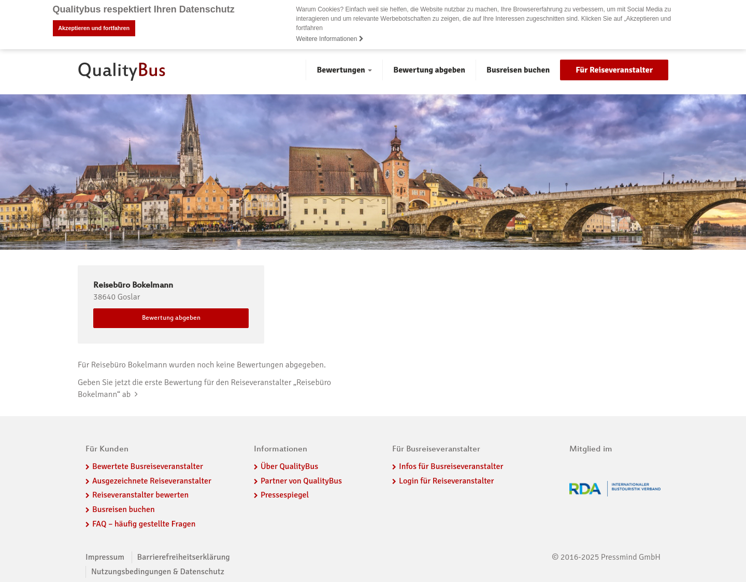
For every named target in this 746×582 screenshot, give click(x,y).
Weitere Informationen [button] (330, 38)
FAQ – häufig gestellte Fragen (144, 523)
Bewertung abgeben (429, 69)
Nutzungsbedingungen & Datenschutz (157, 571)
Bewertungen (344, 69)
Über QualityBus (289, 466)
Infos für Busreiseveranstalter (451, 466)
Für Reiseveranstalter (614, 69)
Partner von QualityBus (301, 480)
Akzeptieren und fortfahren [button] (94, 28)
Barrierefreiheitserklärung (183, 556)
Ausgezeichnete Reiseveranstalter (151, 480)
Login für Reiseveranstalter (446, 480)
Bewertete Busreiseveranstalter (147, 466)
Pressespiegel (285, 495)
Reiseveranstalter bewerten (140, 495)
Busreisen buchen (518, 69)
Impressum (104, 556)
